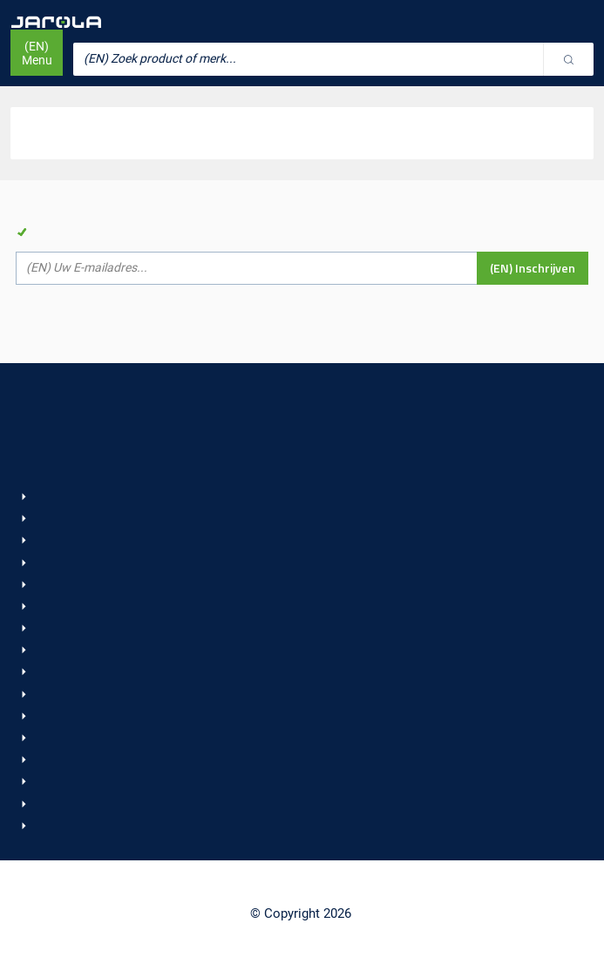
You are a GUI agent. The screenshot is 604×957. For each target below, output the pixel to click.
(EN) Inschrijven (532, 268)
